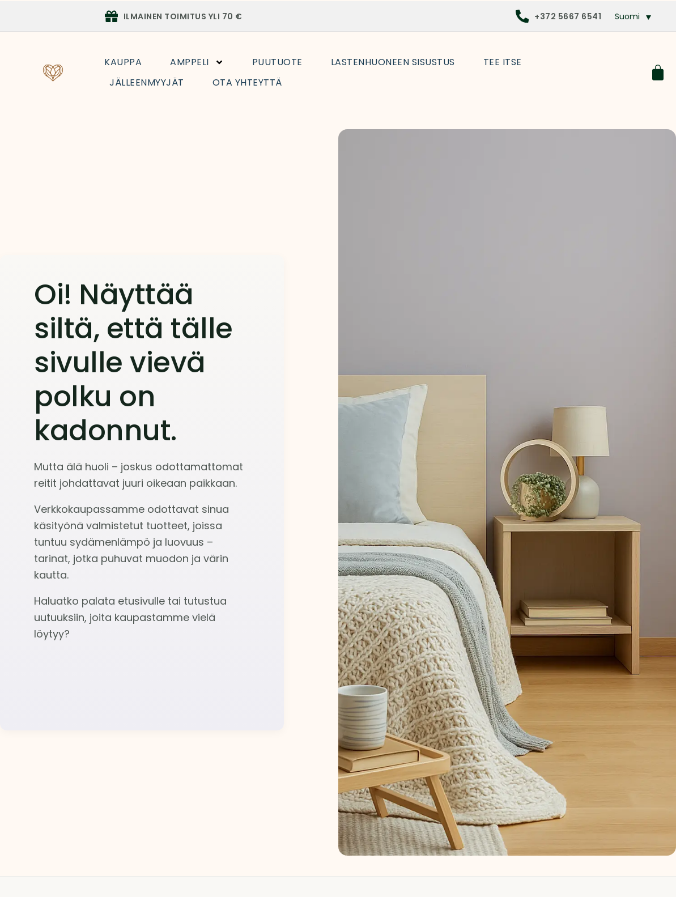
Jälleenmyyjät (146, 82)
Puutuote (277, 62)
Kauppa (123, 62)
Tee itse (502, 62)
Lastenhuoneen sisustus (393, 62)
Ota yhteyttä (247, 82)
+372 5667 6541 (567, 16)
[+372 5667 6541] (522, 16)
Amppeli (197, 62)
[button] (633, 17)
